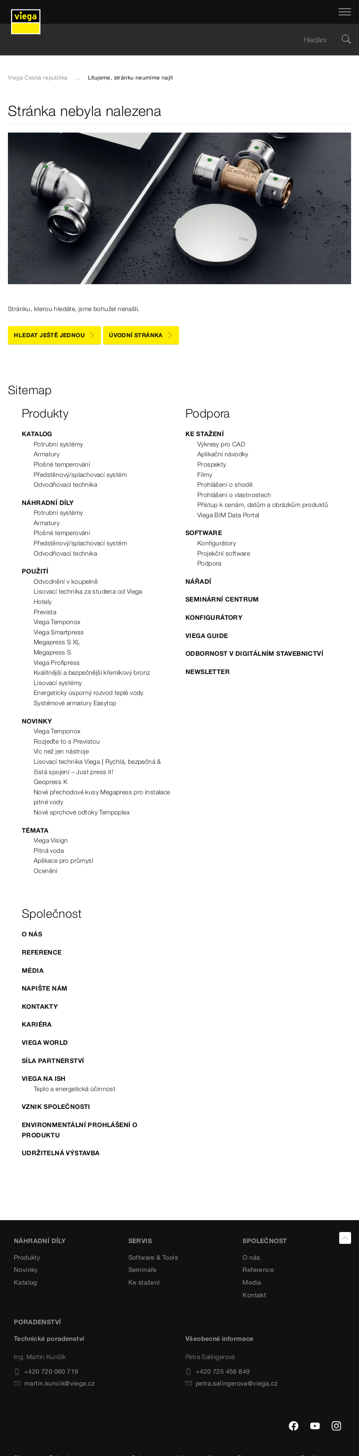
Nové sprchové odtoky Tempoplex (82, 812)
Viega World (45, 1042)
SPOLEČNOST (265, 1241)
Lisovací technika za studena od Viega (88, 591)
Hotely (43, 602)
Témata (35, 830)
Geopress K (50, 782)
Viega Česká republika (37, 77)
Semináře (142, 1270)
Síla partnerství (53, 1061)
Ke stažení (204, 434)
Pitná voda (49, 850)
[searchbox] (173, 39)
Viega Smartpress (59, 632)
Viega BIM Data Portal (228, 515)
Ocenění (45, 871)
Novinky (37, 721)
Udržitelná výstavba (61, 1153)
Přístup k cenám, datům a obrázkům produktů (262, 505)
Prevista (45, 612)
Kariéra (37, 1024)
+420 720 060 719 (46, 1371)
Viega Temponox (57, 622)
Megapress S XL (57, 642)
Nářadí (198, 581)
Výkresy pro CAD (221, 444)
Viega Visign (51, 840)
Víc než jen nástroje (61, 751)
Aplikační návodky (222, 454)
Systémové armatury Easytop (75, 703)
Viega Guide (206, 636)
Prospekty (211, 464)
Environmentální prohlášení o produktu (79, 1130)
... (77, 77)
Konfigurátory (216, 543)
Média (33, 970)
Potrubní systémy (58, 444)
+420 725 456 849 (217, 1371)
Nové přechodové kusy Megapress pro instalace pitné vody (102, 797)
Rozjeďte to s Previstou (67, 741)
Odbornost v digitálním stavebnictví (254, 653)
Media (252, 1282)
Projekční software (223, 553)
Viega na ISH (44, 1078)
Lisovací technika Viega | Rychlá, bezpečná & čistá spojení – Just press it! (97, 766)
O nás (32, 934)
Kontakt (254, 1295)
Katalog (37, 434)
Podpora (209, 563)
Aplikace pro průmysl (63, 860)
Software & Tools (153, 1257)
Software (203, 533)
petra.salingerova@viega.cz (231, 1383)
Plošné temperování (62, 464)
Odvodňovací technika (65, 484)
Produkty (27, 1257)
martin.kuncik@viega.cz (54, 1383)
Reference (42, 952)
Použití (35, 571)
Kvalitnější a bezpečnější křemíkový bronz (92, 672)
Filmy (204, 474)
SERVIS (140, 1241)
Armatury (46, 454)
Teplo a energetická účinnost (74, 1089)
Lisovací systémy (58, 683)
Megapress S (52, 652)
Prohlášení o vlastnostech (234, 495)
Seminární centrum (222, 599)
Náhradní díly (48, 503)
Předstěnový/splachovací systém (80, 474)
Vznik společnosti (56, 1107)
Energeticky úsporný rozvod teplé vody (88, 693)
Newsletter (207, 672)
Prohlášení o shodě (224, 484)
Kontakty (40, 1006)
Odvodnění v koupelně (65, 581)
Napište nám (44, 988)
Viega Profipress (57, 662)
